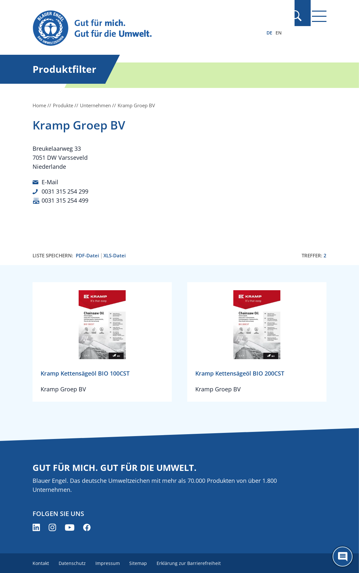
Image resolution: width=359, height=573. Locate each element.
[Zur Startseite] (135, 28)
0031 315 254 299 (65, 191)
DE (269, 33)
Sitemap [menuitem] (140, 562)
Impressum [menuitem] (109, 562)
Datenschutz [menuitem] (72, 562)
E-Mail (50, 182)
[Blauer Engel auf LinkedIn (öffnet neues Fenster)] (36, 526)
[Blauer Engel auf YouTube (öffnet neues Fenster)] (69, 526)
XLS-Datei (114, 255)
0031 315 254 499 (65, 200)
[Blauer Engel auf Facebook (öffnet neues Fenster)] (87, 526)
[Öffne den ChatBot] (343, 557)
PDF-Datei (87, 255)
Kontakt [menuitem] (41, 562)
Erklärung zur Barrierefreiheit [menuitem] (192, 562)
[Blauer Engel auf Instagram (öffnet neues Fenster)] (52, 526)
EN (279, 33)
